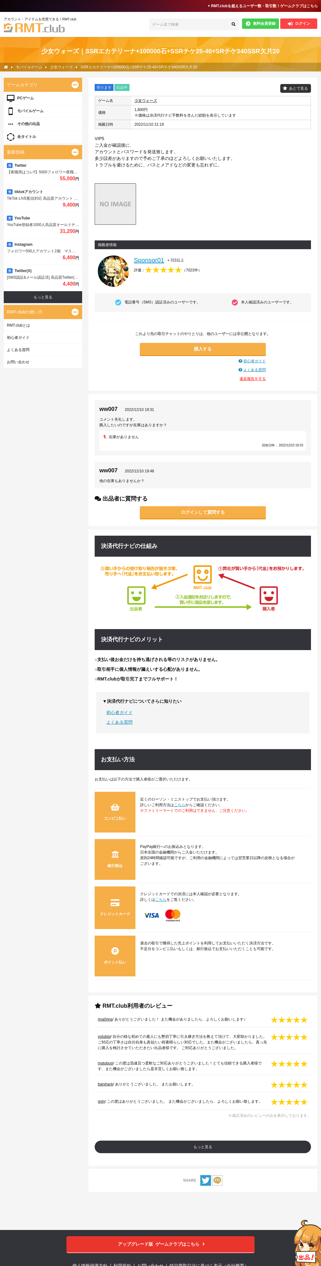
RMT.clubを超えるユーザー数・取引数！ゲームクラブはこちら (263, 6)
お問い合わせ (18, 362)
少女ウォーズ (145, 100)
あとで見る (298, 88)
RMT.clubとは (18, 325)
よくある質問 (254, 370)
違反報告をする (252, 378)
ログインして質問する (203, 512)
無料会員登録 (261, 23)
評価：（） (168, 270)
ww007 (108, 409)
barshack (105, 1084)
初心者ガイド (254, 361)
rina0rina (105, 1019)
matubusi (105, 1063)
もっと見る (202, 1147)
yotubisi (104, 1036)
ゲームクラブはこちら (160, 1244)
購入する (203, 348)
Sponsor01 (149, 260)
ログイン (299, 23)
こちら (179, 805)
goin (101, 1101)
